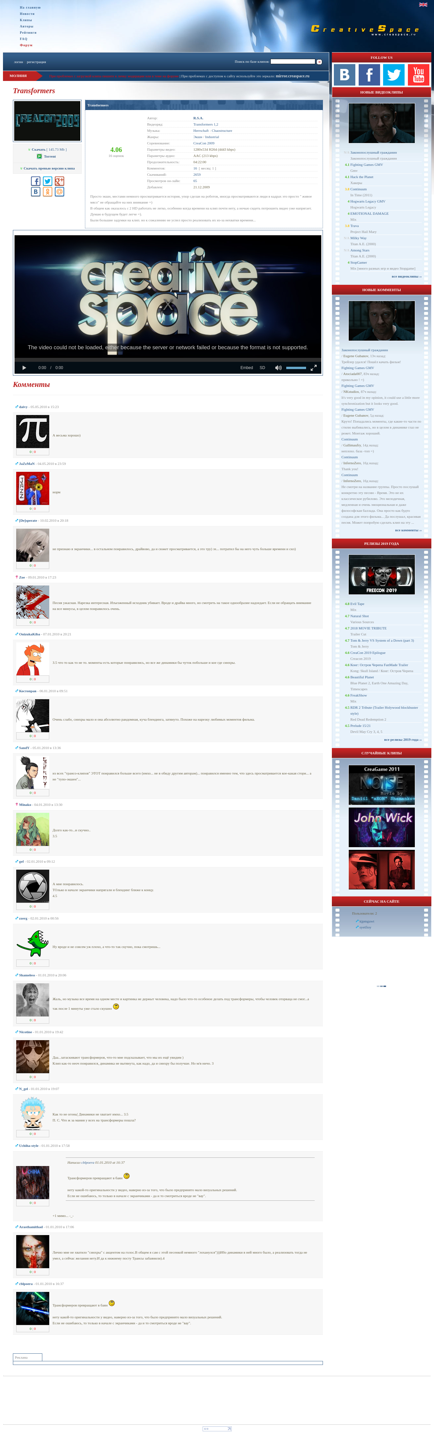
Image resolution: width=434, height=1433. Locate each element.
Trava (354, 226)
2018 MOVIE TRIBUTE (368, 628)
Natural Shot (359, 616)
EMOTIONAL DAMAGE (369, 213)
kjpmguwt (367, 921)
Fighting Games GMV (366, 165)
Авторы (27, 26)
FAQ (23, 39)
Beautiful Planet (362, 677)
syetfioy (365, 927)
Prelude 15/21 (360, 726)
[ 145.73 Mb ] (47, 149)
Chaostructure (222, 130)
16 (195, 168)
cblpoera (87, 1162)
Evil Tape (357, 604)
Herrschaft (201, 130)
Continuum (358, 189)
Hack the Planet (362, 177)
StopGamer (358, 262)
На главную (30, 7)
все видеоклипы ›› (407, 276)
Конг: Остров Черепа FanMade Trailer (379, 665)
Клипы (26, 20)
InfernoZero (352, 463)
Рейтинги (28, 32)
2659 (197, 174)
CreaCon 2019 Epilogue (367, 653)
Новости (27, 14)
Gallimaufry (352, 445)
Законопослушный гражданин (373, 152)
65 (195, 181)
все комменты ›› (408, 530)
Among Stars (360, 250)
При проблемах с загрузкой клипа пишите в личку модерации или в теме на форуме (114, 76)
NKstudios (351, 392)
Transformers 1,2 (205, 124)
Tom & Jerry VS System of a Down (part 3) (382, 640)
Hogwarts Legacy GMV (367, 201)
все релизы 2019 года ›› (403, 739)
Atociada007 (352, 374)
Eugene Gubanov (355, 356)
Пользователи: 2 (364, 913)
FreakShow (358, 695)
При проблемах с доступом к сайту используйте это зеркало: (228, 76)
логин (18, 62)
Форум (26, 45)
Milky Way (358, 238)
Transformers (98, 105)
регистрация (36, 62)
